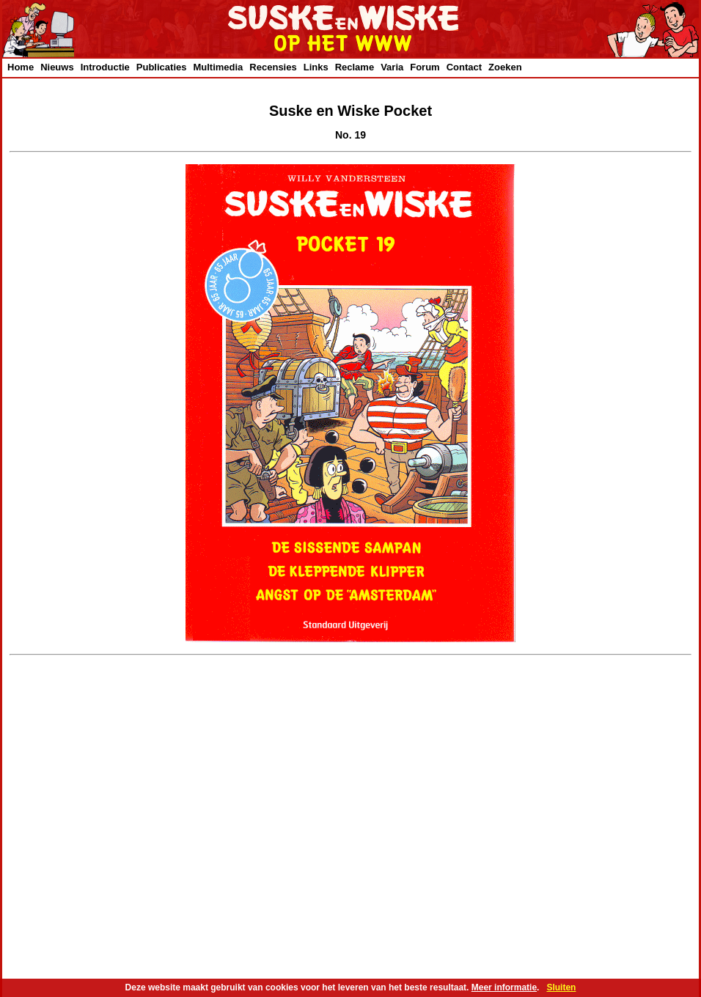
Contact (464, 67)
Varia (392, 67)
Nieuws (57, 67)
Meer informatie (504, 987)
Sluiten (561, 987)
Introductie (105, 67)
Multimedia (218, 67)
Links (316, 67)
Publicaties (161, 67)
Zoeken (505, 67)
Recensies (272, 67)
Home (20, 67)
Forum (424, 67)
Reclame (354, 67)
